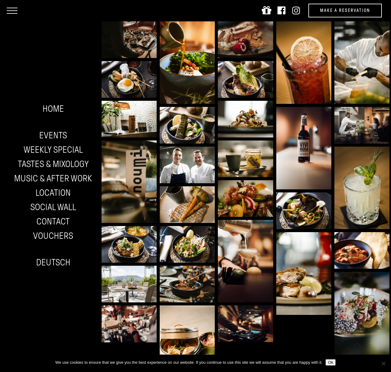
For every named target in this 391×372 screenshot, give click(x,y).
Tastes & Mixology (53, 164)
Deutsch (53, 262)
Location (53, 193)
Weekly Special (53, 149)
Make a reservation (345, 10)
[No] (383, 363)
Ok (330, 362)
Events (53, 135)
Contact (53, 221)
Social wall (53, 207)
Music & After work (53, 178)
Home (53, 109)
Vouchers (53, 236)
